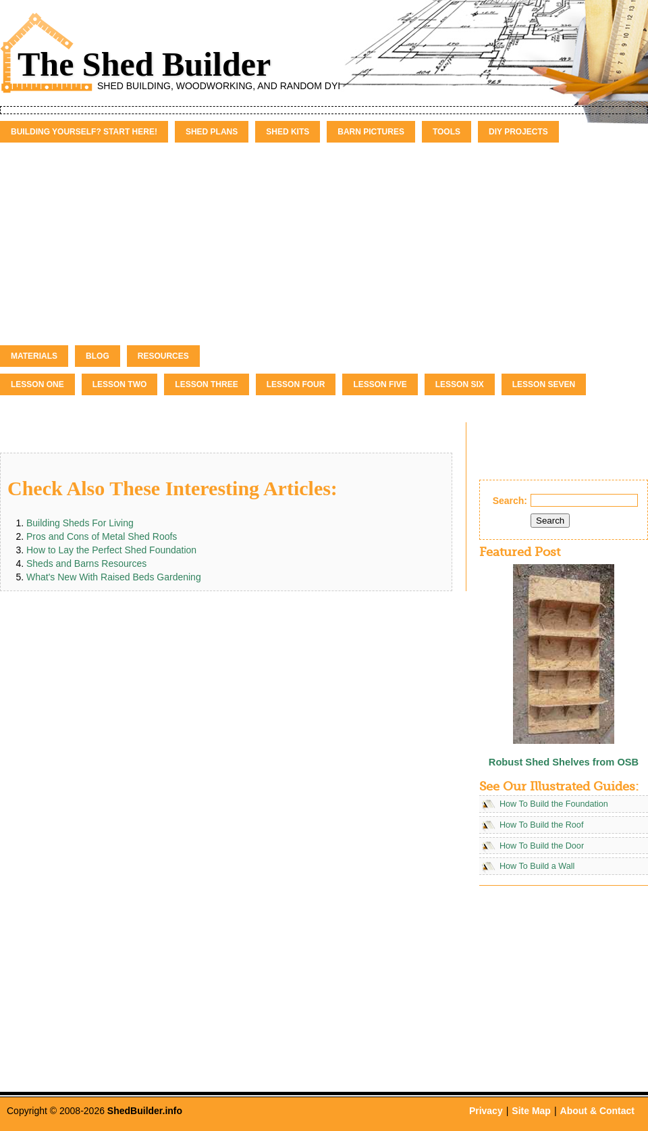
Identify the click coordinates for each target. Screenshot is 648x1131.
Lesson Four (296, 384)
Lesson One (37, 384)
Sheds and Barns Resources (86, 563)
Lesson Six (459, 384)
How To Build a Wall (537, 866)
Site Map (531, 1110)
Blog (97, 356)
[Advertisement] (324, 243)
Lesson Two (119, 384)
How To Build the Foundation (554, 804)
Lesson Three (206, 384)
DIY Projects (518, 131)
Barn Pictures (371, 131)
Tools (446, 131)
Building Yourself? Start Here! (84, 131)
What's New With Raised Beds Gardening (113, 577)
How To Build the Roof (541, 825)
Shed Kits (287, 131)
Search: (510, 500)
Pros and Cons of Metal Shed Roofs (101, 536)
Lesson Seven (543, 384)
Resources (163, 356)
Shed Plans (212, 131)
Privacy (486, 1110)
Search (550, 521)
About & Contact (597, 1110)
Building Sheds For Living (80, 523)
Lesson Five (379, 384)
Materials (34, 356)
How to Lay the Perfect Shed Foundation (111, 550)
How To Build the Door (542, 846)
